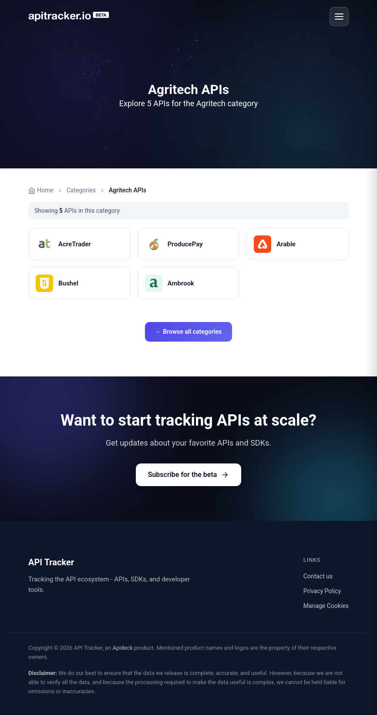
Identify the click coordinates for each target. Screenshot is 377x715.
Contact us (318, 576)
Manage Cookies (326, 605)
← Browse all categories (188, 331)
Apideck (122, 648)
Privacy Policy (322, 590)
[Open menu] (339, 16)
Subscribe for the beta (188, 474)
